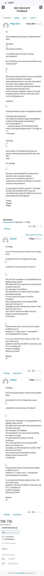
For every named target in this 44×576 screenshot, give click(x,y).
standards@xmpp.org (9, 528)
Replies (16, 18)
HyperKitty (21, 573)
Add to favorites (9, 543)
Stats (25, 18)
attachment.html (9, 222)
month (32, 18)
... (7, 71)
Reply (7, 229)
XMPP (11, 3)
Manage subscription (10, 532)
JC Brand (13, 239)
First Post (7, 18)
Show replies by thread (34, 235)
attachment (17, 373)
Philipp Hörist (15, 24)
